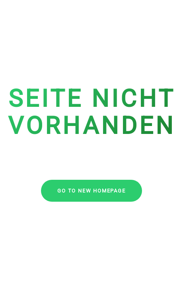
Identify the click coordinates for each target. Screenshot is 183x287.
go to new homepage (91, 191)
